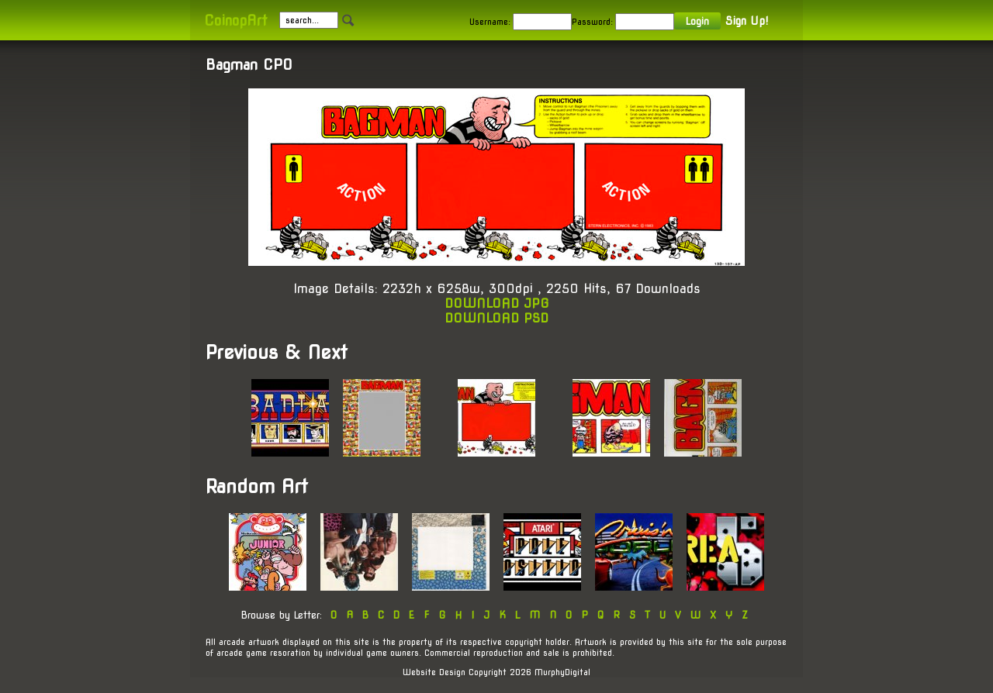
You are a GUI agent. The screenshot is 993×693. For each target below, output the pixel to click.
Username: (489, 21)
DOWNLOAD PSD (496, 318)
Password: (592, 21)
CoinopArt (235, 20)
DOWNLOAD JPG (497, 303)
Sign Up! (746, 21)
